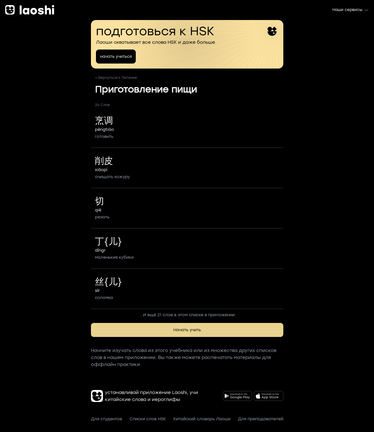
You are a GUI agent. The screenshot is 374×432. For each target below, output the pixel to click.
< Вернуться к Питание (116, 78)
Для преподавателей (260, 418)
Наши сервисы (350, 10)
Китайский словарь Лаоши (201, 418)
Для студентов (106, 418)
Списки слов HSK (148, 418)
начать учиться (116, 56)
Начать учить (187, 329)
